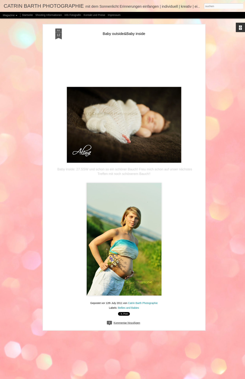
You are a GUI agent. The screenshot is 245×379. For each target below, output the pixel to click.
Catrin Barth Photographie (143, 298)
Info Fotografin (73, 15)
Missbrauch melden (183, 377)
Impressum (114, 15)
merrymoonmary (147, 377)
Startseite (27, 15)
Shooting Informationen (48, 15)
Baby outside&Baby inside (124, 29)
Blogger (170, 377)
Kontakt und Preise (94, 15)
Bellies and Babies (128, 303)
